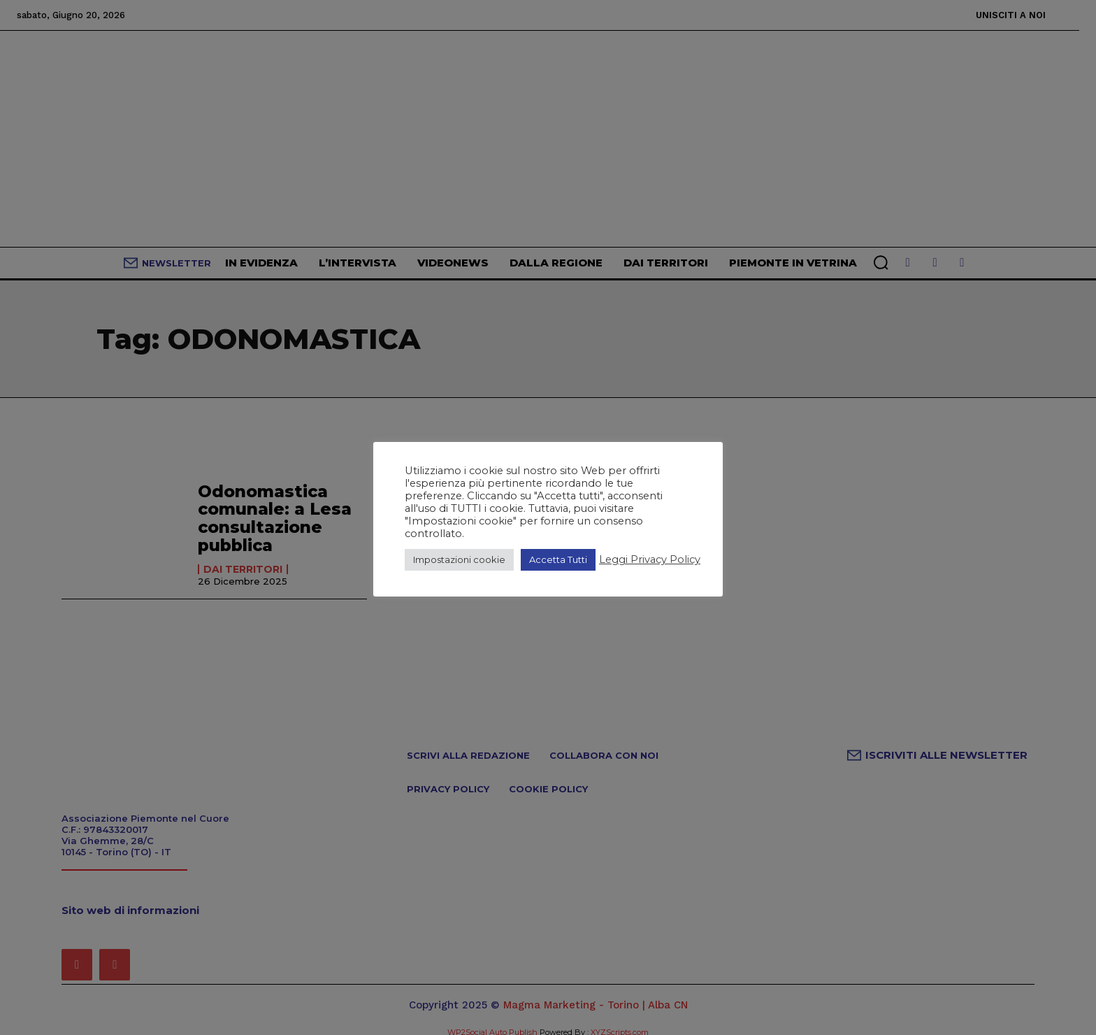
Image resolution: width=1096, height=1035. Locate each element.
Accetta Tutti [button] (558, 559)
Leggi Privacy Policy (649, 559)
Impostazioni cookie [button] (459, 559)
